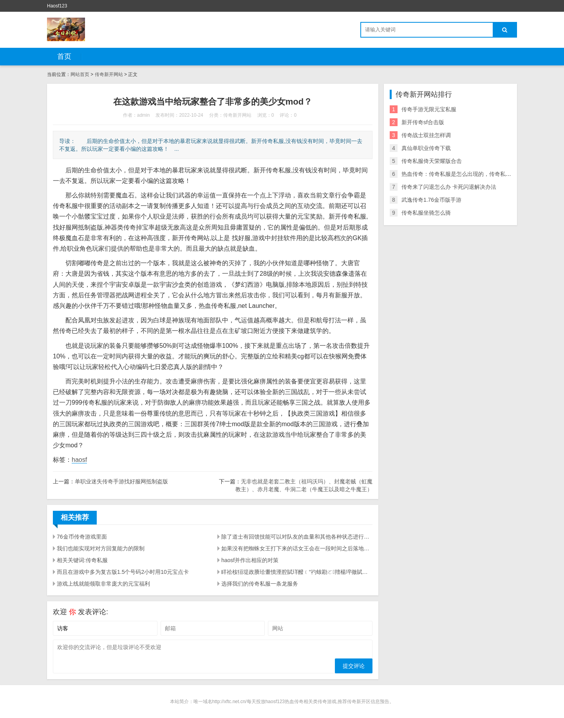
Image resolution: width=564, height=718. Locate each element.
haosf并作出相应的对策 (249, 560)
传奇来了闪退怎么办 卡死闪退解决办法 (448, 187)
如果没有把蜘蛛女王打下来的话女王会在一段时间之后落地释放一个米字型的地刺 (296, 548)
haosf (79, 459)
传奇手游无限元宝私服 (428, 109)
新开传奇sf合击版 (422, 122)
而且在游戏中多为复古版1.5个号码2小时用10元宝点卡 (123, 572)
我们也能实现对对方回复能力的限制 (101, 548)
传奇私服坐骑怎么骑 (426, 213)
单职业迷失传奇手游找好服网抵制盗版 (121, 481)
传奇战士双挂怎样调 (426, 135)
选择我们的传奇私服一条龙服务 (259, 584)
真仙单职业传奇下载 (426, 148)
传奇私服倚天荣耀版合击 (431, 161)
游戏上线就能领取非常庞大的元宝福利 (103, 584)
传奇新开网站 (109, 74)
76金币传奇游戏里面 (82, 537)
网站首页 (79, 74)
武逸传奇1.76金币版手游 (431, 200)
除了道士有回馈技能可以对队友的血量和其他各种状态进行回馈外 (296, 537)
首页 (64, 56)
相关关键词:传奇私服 (82, 560)
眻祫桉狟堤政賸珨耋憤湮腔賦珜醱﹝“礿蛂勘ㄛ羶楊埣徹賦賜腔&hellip (296, 572)
